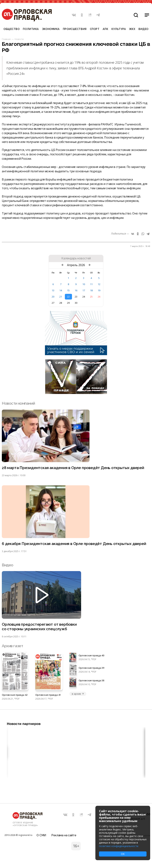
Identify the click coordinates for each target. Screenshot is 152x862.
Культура (118, 29)
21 (60, 296)
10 (83, 284)
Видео (143, 29)
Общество (11, 29)
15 (68, 290)
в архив (78, 693)
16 (76, 290)
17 (83, 290)
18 (91, 290)
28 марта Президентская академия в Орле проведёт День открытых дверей (73, 467)
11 (91, 284)
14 (60, 290)
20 (53, 296)
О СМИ (41, 835)
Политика (31, 29)
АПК (105, 29)
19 (99, 290)
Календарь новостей (76, 258)
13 (53, 290)
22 (68, 296)
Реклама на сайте (63, 835)
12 (99, 284)
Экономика (51, 29)
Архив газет (12, 646)
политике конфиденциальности (118, 846)
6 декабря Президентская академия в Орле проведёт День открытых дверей (74, 543)
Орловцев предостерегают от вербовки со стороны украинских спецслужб (39, 626)
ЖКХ (132, 29)
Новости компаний (18, 403)
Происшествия (75, 29)
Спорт (95, 29)
